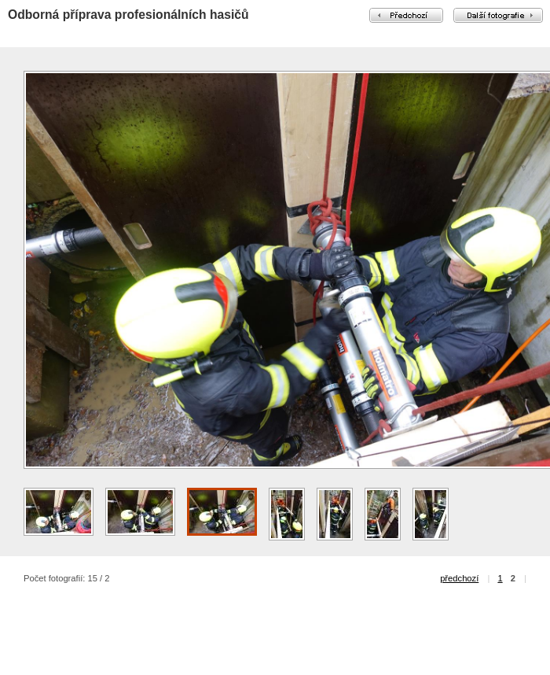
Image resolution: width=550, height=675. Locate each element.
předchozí (459, 578)
